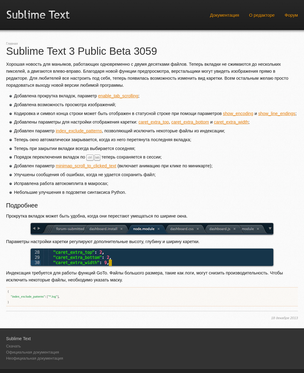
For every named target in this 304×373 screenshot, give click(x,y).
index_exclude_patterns (79, 130)
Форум (291, 15)
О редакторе (262, 15)
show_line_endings (276, 113)
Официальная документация (32, 352)
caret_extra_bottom (190, 122)
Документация (224, 15)
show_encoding (238, 113)
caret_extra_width (231, 122)
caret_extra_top (153, 122)
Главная (12, 43)
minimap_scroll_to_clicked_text (86, 165)
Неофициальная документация (34, 358)
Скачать (13, 346)
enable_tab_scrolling (118, 95)
